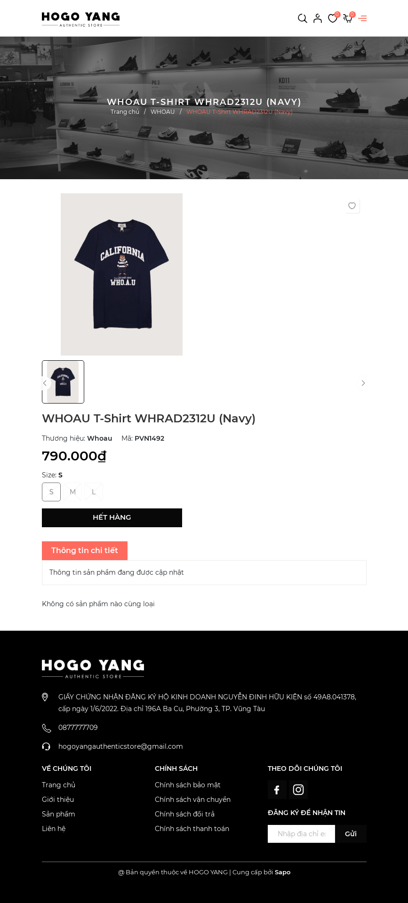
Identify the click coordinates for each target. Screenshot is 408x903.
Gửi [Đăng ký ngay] (351, 834)
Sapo (282, 872)
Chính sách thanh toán (192, 828)
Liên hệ (53, 828)
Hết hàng (112, 517)
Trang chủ (58, 785)
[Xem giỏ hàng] (347, 18)
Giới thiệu (58, 799)
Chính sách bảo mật (188, 785)
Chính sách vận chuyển (193, 799)
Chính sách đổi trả (185, 814)
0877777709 (78, 727)
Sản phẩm (58, 814)
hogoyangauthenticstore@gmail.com (120, 746)
